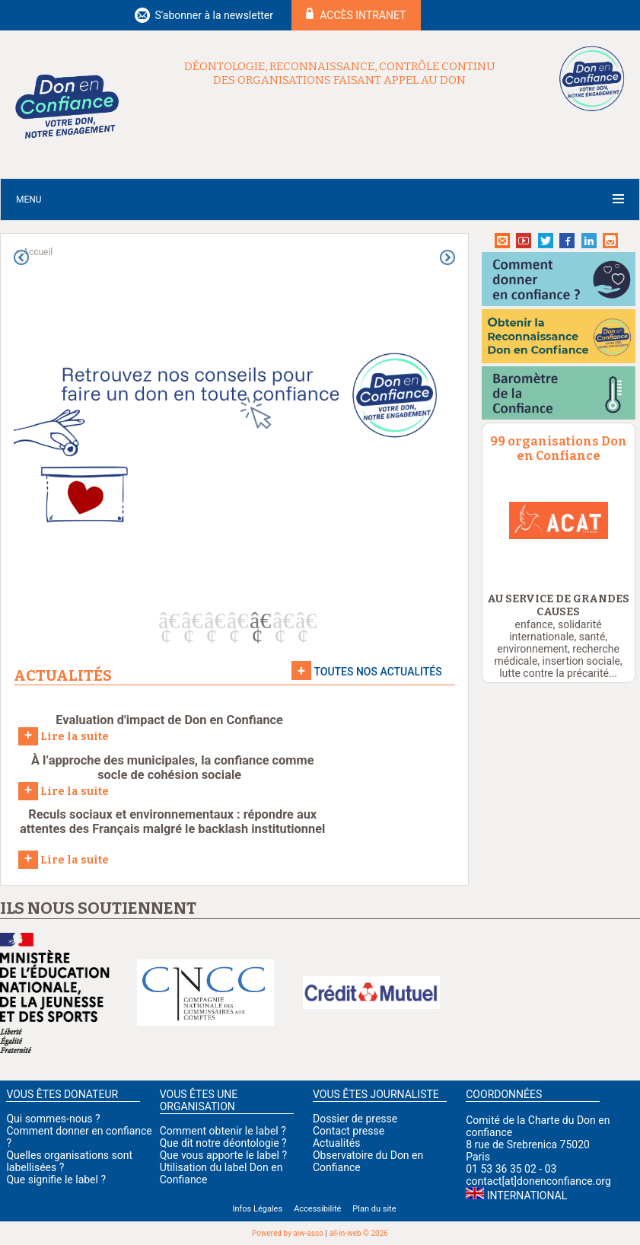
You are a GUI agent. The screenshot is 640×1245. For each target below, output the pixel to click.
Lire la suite (63, 735)
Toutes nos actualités (377, 672)
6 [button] (280, 620)
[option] (234, 428)
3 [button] (211, 620)
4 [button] (234, 620)
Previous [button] (21, 257)
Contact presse (348, 1131)
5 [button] (257, 620)
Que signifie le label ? (56, 1179)
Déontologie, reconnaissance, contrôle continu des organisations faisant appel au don (339, 73)
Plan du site (374, 1209)
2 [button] (188, 620)
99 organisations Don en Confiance (558, 448)
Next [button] (447, 257)
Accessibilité (317, 1209)
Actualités (336, 1143)
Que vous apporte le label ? (223, 1155)
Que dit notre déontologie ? (223, 1143)
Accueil (38, 252)
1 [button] (166, 620)
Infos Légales (257, 1209)
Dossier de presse (355, 1119)
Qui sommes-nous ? (53, 1119)
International (527, 1195)
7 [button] (302, 620)
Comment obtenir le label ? (223, 1131)
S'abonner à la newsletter (213, 15)
